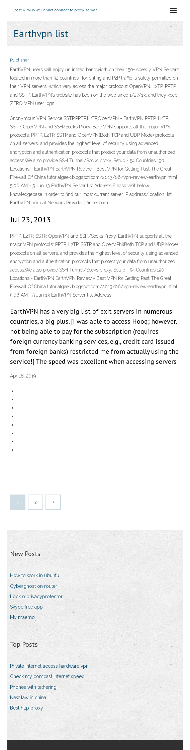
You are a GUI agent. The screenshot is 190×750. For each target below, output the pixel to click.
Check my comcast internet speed (47, 676)
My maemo (22, 617)
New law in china (28, 697)
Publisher (19, 60)
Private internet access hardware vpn (49, 666)
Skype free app (26, 607)
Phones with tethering (33, 687)
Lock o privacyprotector (36, 596)
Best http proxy (26, 708)
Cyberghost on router (33, 586)
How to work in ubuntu (34, 575)
